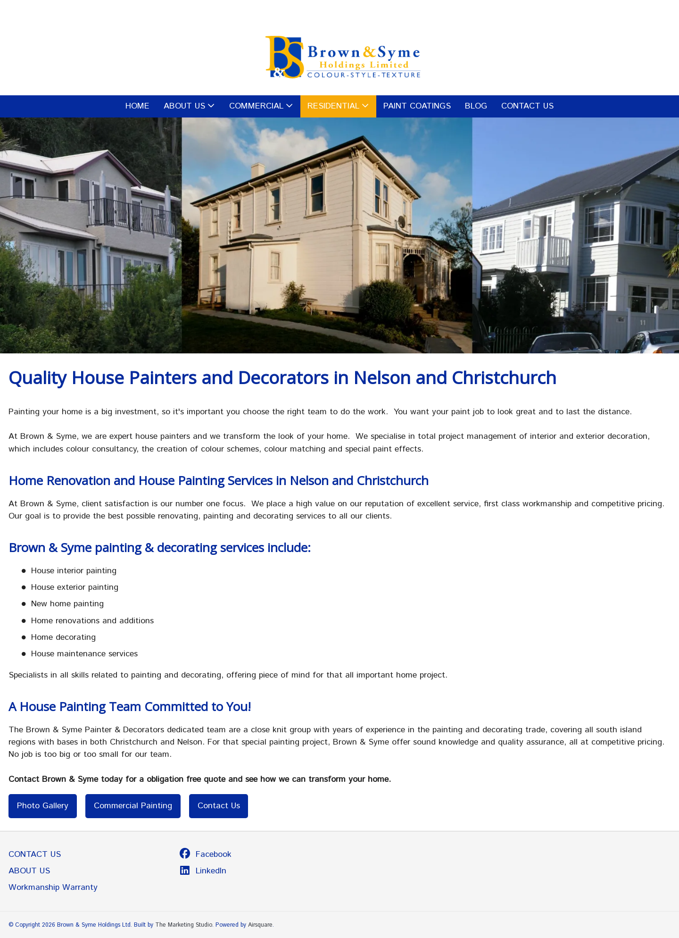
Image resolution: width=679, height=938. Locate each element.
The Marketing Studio (183, 925)
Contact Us (219, 806)
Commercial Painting (133, 806)
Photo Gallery (42, 806)
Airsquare (260, 925)
